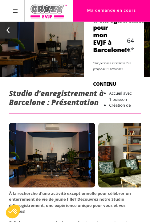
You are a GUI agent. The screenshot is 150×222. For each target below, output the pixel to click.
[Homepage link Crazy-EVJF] (48, 11)
